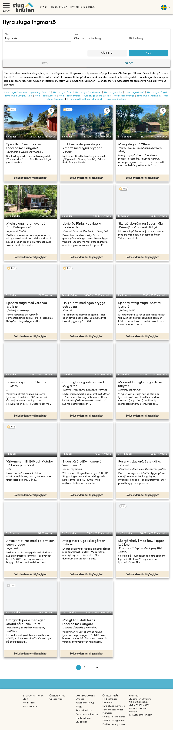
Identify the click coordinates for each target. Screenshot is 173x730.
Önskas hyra (56, 699)
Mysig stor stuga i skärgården (83, 541)
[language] (165, 7)
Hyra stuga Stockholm (149, 96)
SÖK (148, 53)
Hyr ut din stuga (82, 7)
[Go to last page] (96, 667)
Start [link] (44, 7)
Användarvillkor (84, 710)
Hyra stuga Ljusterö (45, 96)
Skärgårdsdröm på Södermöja (140, 223)
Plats (7, 34)
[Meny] (6, 5)
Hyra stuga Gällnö (134, 93)
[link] (114, 702)
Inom (76, 34)
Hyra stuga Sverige (124, 96)
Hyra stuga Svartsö (40, 93)
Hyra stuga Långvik (157, 93)
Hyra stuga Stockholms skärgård (84, 99)
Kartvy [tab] (128, 63)
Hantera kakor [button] (83, 718)
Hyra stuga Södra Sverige (97, 96)
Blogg (79, 707)
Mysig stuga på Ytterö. (134, 144)
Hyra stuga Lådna (62, 93)
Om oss (80, 699)
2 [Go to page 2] (84, 667)
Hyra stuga (59, 7)
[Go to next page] (90, 667)
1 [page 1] (78, 667)
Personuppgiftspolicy (87, 714)
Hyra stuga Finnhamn (15, 93)
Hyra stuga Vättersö (69, 96)
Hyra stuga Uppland (115, 99)
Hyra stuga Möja (113, 93)
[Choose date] (107, 38)
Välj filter (107, 53)
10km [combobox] (77, 38)
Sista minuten (30, 707)
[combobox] (36, 38)
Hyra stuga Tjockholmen (88, 93)
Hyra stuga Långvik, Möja (18, 96)
